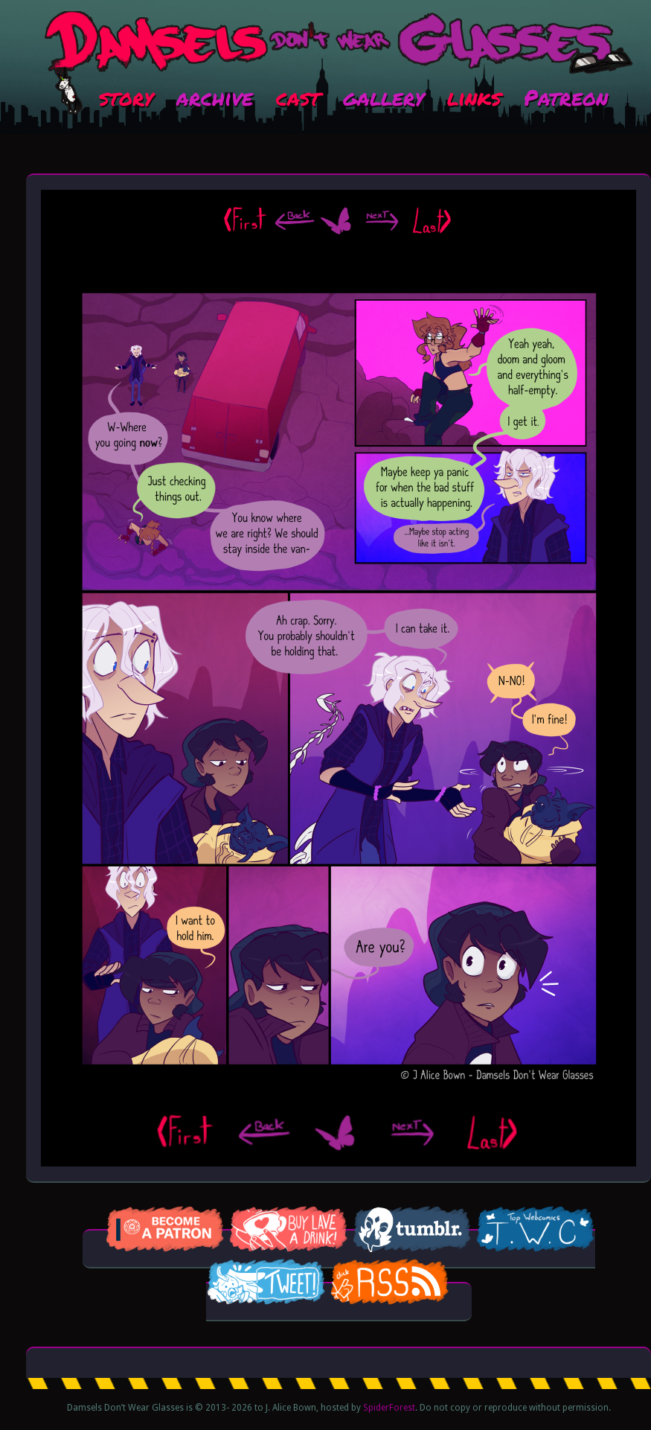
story (126, 96)
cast (298, 96)
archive (214, 96)
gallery (383, 96)
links (474, 96)
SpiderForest (389, 1407)
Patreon (566, 96)
